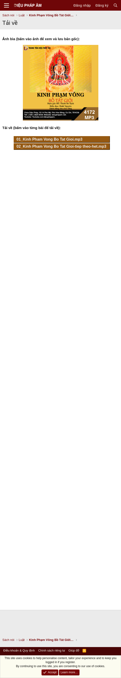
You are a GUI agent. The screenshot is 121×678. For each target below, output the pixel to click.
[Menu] (6, 5)
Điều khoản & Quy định (19, 650)
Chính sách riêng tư (51, 650)
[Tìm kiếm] (115, 5)
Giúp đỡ (73, 650)
